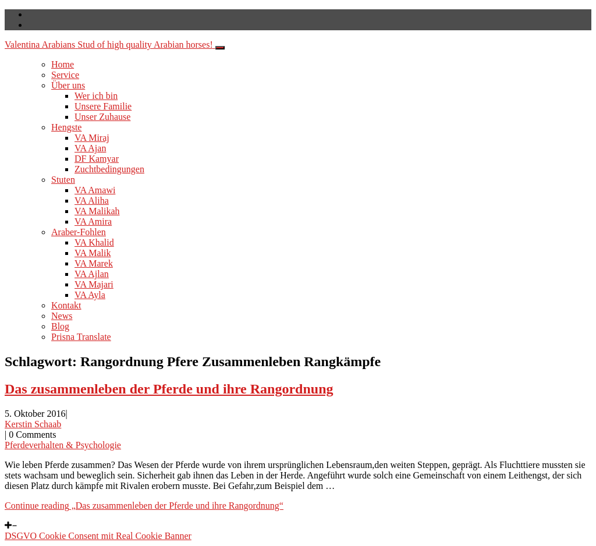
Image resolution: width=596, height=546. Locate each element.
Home (62, 64)
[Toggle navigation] (220, 47)
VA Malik (92, 253)
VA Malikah (96, 211)
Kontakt (66, 305)
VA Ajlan (91, 274)
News (61, 316)
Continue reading (144, 505)
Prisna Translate (81, 337)
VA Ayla (89, 295)
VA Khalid (94, 242)
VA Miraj (91, 138)
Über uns (68, 85)
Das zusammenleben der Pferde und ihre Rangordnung (169, 388)
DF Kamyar (96, 159)
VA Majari (93, 284)
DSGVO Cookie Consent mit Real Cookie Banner (98, 536)
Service (65, 75)
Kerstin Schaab (33, 424)
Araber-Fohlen (78, 232)
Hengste (66, 127)
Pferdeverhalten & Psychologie (63, 445)
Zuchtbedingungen (109, 169)
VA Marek (93, 263)
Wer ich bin (96, 96)
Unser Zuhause (102, 117)
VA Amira (93, 221)
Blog (60, 326)
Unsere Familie (103, 106)
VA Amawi (94, 190)
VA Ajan (90, 148)
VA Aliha (91, 200)
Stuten (63, 180)
